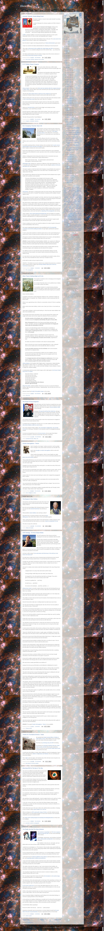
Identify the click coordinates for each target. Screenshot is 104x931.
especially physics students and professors (36, 858)
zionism (79, 230)
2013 (66, 60)
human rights (78, 207)
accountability (72, 190)
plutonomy (76, 218)
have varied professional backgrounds (38, 213)
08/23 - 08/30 (69, 100)
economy (33, 763)
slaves (65, 225)
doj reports (74, 199)
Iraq (74, 209)
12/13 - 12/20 (69, 72)
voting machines (78, 228)
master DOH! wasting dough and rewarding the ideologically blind (39, 817)
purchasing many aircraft (47, 742)
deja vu (27, 757)
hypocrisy (66, 208)
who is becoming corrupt (29, 99)
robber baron (76, 222)
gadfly (80, 204)
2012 (66, 62)
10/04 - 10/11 (69, 89)
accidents (66, 190)
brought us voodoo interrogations (43, 450)
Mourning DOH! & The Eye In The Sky (33, 768)
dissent (65, 199)
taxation (36, 763)
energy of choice (43, 812)
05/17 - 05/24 (69, 124)
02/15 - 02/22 (69, 171)
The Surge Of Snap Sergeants (31, 401)
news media (71, 215)
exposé (65, 204)
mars (78, 211)
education (66, 201)
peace (65, 218)
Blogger (59, 927)
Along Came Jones (27, 588)
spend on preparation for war (51, 521)
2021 (66, 46)
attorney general (70, 191)
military (34, 438)
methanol (71, 212)
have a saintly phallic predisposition (45, 838)
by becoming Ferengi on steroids (35, 55)
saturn (65, 223)
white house (72, 230)
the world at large (56, 876)
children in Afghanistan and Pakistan (40, 753)
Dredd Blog (26, 6)
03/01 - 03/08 (69, 168)
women (76, 230)
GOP (72, 205)
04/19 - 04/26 (69, 156)
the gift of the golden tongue (37, 391)
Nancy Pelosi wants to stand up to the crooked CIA (40, 93)
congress (27, 121)
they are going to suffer (55, 407)
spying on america (73, 225)
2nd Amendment (75, 187)
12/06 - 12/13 (69, 74)
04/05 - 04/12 (69, 159)
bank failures (28, 763)
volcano (73, 228)
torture (42, 59)
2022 (66, 44)
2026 (66, 37)
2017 (66, 53)
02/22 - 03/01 (69, 170)
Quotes (38, 10)
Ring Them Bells (26, 385)
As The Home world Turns (28, 885)
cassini (80, 194)
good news (68, 205)
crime (27, 395)
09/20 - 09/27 (69, 93)
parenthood (79, 216)
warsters (68, 230)
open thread (74, 216)
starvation (80, 225)
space (30, 915)
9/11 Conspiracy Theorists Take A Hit (32, 126)
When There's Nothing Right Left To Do (33, 276)
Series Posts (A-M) (47, 10)
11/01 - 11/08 (69, 82)
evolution (79, 202)
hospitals (73, 207)
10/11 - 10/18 (69, 88)
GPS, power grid (35, 812)
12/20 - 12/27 (69, 70)
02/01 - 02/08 (69, 175)
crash (65, 198)
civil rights (72, 195)
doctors (69, 199)
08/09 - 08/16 (69, 103)
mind (69, 213)
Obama (76, 215)
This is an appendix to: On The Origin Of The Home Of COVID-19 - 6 (73, 227)
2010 (66, 65)
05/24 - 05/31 (69, 122)
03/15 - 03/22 (69, 164)
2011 (66, 63)
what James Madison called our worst (31, 425)
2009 (66, 67)
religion (80, 220)
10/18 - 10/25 (69, 86)
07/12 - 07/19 (69, 110)
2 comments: (37, 726)
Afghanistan (79, 190)
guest (75, 205)
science (27, 915)
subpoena (65, 226)
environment (72, 203)
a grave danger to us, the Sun (39, 809)
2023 (66, 43)
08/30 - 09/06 (69, 98)
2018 (66, 51)
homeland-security (29, 438)
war (37, 438)
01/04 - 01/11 (69, 182)
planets (71, 218)
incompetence (78, 208)
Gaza (65, 205)
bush (67, 194)
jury (74, 211)
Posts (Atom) (30, 922)
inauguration (71, 208)
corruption (79, 197)
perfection (68, 218)
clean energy (78, 195)
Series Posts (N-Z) (57, 10)
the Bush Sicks (31, 107)
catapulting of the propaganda (47, 210)
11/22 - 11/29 (69, 77)
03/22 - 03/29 (69, 163)
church (68, 195)
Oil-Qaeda (69, 216)
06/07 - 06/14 (69, 119)
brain (65, 194)
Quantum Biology (73, 220)
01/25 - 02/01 (69, 177)
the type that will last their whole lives (47, 411)
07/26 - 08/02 (69, 107)
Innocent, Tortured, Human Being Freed (33, 16)
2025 (66, 39)
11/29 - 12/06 (69, 75)
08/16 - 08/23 (69, 102)
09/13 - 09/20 (69, 95)
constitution (32, 121)
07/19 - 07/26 (69, 108)
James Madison (26, 363)
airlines (65, 191)
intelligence (30, 492)
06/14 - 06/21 (69, 117)
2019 (66, 50)
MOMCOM (79, 213)
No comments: (38, 57)
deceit (80, 198)
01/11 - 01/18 (69, 180)
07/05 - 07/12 (69, 112)
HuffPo (24, 34)
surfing (75, 226)
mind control (73, 213)
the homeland (47, 876)
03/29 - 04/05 (69, 161)
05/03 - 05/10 (69, 152)
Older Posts (57, 919)
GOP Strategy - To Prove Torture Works (33, 532)
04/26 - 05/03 (69, 154)
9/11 (26, 269)
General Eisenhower (35, 508)
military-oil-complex (29, 527)
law (29, 395)
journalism (28, 823)
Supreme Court (38, 59)
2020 (66, 48)
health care (79, 205)
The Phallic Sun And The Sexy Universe (33, 829)
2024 (66, 41)
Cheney (27, 728)
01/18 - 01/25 (69, 178)
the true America (42, 433)
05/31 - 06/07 (69, 121)
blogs (81, 193)
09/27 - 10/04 (69, 91)
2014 (66, 58)
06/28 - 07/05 (69, 114)
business (77, 194)
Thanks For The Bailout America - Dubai (33, 734)
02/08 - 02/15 (69, 173)
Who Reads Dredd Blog (69, 10)
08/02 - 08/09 (69, 105)
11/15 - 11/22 (69, 79)
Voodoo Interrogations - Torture (31, 443)
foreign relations (71, 204)
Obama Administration (50, 43)
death (76, 198)
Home (24, 10)
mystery (66, 215)
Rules (80, 222)
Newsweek (25, 191)
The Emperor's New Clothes (30, 499)
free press (77, 204)
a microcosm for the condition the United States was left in (40, 48)
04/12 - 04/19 (69, 158)
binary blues (70, 193)
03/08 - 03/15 (69, 166)
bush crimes (28, 59)
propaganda (30, 269)
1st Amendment (67, 187)
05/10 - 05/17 (69, 126)
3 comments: (37, 268)
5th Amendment (73, 188)
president (66, 219)
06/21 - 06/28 (69, 115)
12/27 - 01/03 (69, 68)
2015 (66, 57)
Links (34, 10)
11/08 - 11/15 (69, 81)
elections (36, 121)
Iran (71, 209)
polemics (32, 823)
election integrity (73, 201)
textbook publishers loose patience (39, 856)
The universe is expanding (43, 832)
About (29, 10)
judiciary (32, 59)
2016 (66, 55)
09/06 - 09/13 (69, 96)
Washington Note (26, 163)
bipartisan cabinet (76, 193)
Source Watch (26, 88)
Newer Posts (26, 919)
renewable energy (68, 222)
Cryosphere (72, 198)
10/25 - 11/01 (69, 84)
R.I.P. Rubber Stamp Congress (31, 64)
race (77, 220)
